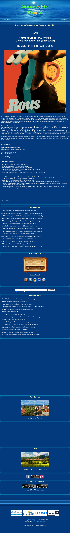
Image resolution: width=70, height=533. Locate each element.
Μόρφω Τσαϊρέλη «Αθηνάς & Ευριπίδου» (14, 301)
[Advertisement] (35, 367)
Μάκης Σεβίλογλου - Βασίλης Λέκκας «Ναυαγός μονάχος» (19, 322)
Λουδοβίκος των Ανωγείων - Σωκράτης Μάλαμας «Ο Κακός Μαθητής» (23, 306)
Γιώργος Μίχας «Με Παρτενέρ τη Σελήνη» (14, 329)
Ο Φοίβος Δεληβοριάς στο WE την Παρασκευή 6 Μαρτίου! (19, 223)
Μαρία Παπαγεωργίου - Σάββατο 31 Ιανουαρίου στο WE (19, 239)
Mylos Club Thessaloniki (28, 177)
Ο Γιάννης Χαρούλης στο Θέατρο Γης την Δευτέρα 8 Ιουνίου (20, 210)
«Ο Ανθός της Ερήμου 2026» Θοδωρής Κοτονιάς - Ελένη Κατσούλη (22, 216)
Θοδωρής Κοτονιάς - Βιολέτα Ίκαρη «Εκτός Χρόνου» (17, 332)
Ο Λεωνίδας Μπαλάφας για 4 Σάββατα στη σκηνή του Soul (19, 233)
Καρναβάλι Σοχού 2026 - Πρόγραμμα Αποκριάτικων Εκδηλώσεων (21, 236)
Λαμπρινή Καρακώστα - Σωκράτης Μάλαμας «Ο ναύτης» (19, 327)
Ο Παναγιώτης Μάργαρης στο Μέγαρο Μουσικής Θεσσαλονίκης (21, 221)
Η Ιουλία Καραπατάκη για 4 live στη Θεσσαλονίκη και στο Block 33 (22, 231)
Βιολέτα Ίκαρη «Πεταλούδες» (10, 311)
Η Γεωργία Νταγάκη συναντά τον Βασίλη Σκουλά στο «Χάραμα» (21, 334)
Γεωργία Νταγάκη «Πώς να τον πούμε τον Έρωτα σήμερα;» (20, 324)
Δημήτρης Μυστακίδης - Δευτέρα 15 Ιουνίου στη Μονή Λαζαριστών (22, 213)
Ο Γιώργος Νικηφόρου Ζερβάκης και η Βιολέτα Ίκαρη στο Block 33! (22, 228)
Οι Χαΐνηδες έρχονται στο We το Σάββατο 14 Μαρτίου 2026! (20, 226)
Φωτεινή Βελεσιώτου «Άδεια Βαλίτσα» (13, 319)
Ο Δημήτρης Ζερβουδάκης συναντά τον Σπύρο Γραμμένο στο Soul (22, 246)
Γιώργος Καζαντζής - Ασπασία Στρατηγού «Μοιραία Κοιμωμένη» (21, 317)
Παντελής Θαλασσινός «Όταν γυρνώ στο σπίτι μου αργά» (19, 299)
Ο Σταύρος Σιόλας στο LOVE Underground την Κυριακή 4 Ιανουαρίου (23, 244)
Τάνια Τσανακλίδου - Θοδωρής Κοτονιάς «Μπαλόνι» (17, 304)
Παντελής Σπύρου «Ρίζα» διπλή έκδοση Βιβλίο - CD (17, 309)
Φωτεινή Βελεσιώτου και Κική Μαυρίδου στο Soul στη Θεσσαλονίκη (22, 218)
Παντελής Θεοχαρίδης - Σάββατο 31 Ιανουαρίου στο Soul (19, 241)
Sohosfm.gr (31, 520)
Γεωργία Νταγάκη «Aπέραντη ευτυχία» (13, 314)
